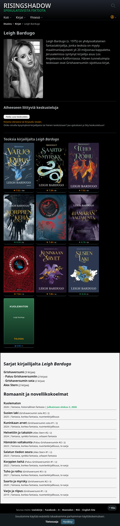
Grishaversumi (14, 372)
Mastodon (67, 509)
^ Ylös (112, 507)
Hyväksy (68, 521)
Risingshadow (27, 7)
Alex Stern (11, 385)
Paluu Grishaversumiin (21, 376)
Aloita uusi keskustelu (17, 116)
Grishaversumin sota (19, 381)
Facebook (50, 509)
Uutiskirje (36, 509)
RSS (78, 509)
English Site (88, 509)
